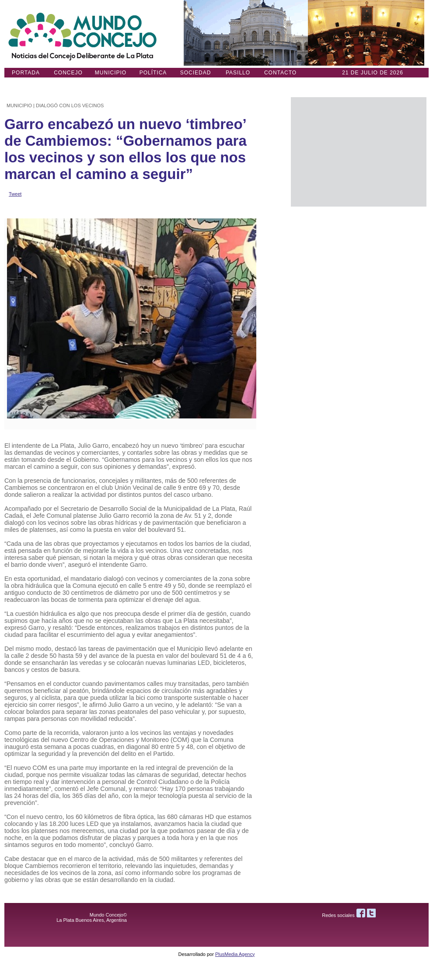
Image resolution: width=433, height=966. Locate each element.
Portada (26, 73)
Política (153, 73)
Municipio (110, 73)
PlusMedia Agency (235, 954)
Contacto (280, 73)
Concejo (68, 73)
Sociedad (195, 73)
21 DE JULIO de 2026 (372, 73)
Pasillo (238, 73)
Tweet (15, 194)
